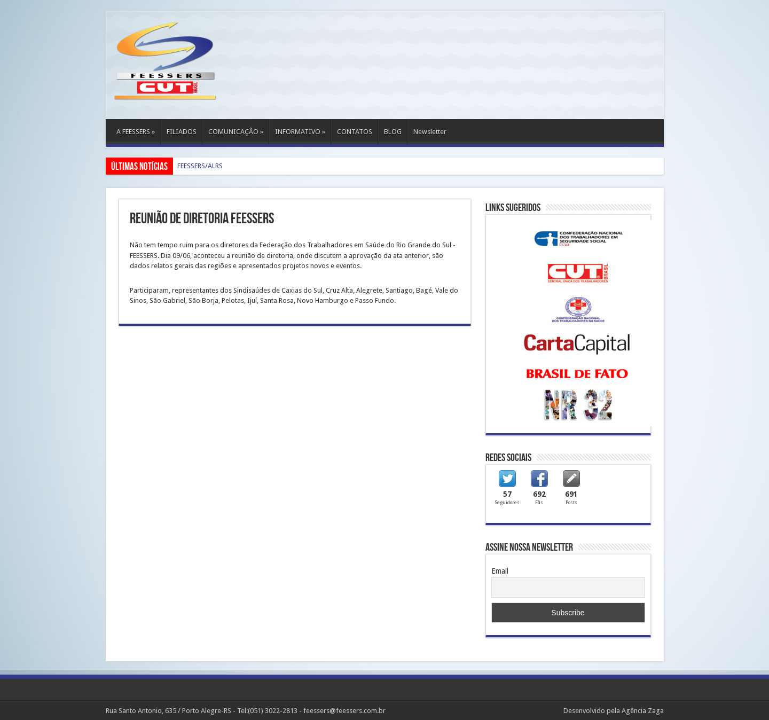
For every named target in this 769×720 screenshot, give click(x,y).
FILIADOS (182, 132)
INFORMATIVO (300, 132)
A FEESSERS (135, 132)
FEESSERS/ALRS (200, 166)
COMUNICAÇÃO (235, 132)
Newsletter (429, 132)
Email (499, 571)
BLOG (393, 132)
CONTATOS (354, 132)
